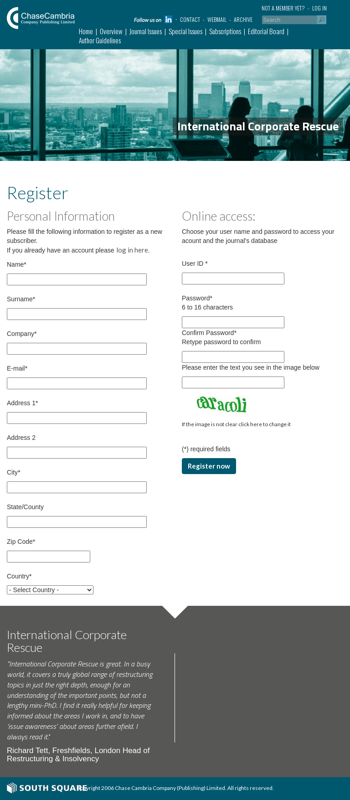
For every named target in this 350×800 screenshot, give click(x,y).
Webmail (216, 19)
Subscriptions (225, 31)
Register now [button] (209, 466)
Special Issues (185, 31)
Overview (111, 31)
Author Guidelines (100, 40)
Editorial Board (266, 31)
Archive (243, 19)
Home (86, 31)
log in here (132, 250)
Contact (190, 19)
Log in (319, 8)
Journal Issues (145, 31)
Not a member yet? (283, 8)
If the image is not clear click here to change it (236, 424)
